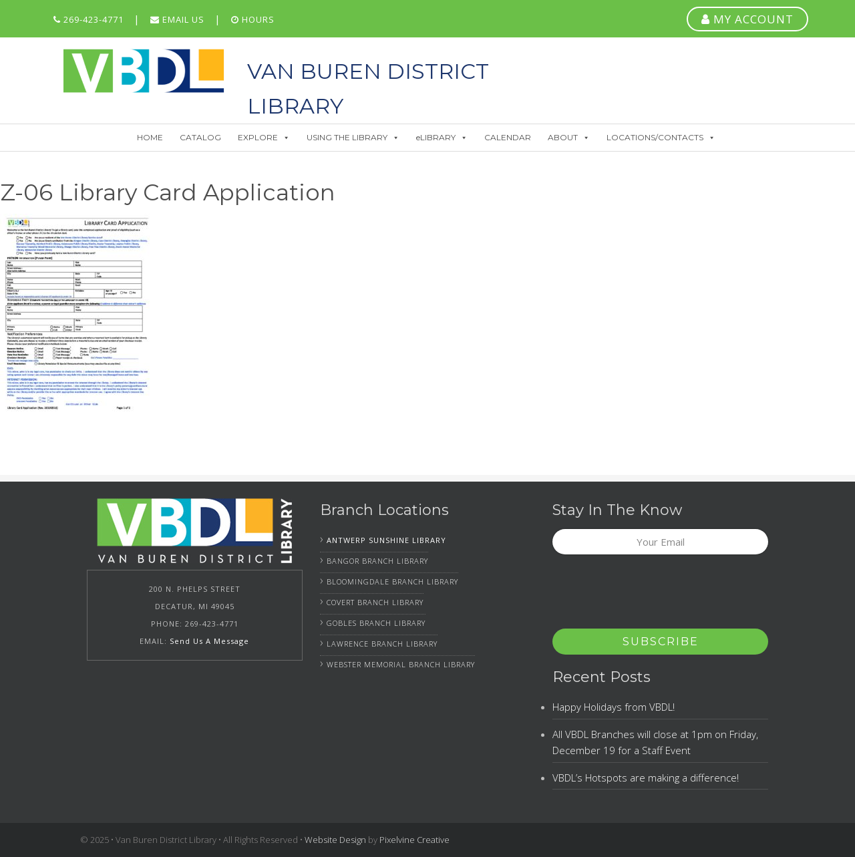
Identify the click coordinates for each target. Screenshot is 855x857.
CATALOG (200, 137)
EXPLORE (264, 137)
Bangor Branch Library (377, 561)
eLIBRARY (442, 137)
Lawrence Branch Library (382, 644)
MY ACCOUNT (747, 19)
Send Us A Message (209, 641)
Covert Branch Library (375, 602)
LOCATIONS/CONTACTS (661, 137)
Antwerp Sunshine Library (386, 540)
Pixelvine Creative (414, 840)
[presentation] (653, 596)
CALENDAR (507, 137)
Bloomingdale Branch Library (392, 581)
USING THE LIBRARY (353, 137)
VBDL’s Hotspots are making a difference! (645, 777)
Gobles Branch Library (376, 623)
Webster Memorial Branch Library (401, 664)
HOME (150, 137)
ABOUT (569, 137)
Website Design (335, 840)
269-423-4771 (88, 19)
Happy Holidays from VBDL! (613, 706)
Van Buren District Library (143, 71)
